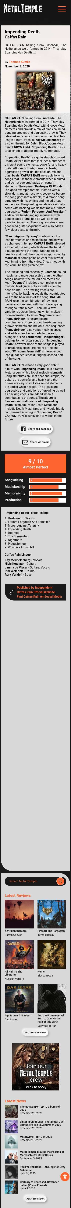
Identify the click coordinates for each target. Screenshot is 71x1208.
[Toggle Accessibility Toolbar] (65, 1177)
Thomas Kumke (19, 62)
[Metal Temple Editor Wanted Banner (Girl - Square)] (35, 1089)
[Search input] (31, 881)
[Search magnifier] (60, 881)
